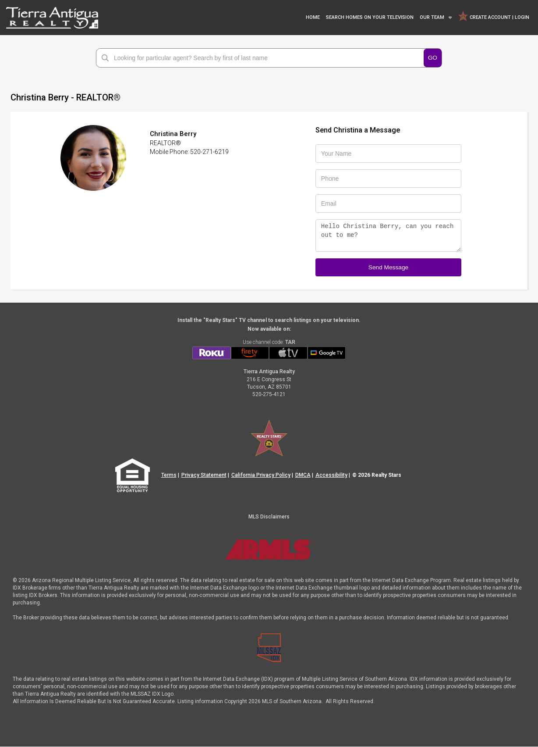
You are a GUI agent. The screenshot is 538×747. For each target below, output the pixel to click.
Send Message (388, 267)
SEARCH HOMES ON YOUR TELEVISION (370, 17)
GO (432, 57)
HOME (313, 17)
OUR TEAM (432, 17)
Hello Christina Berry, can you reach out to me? (388, 235)
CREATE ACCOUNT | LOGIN (493, 16)
